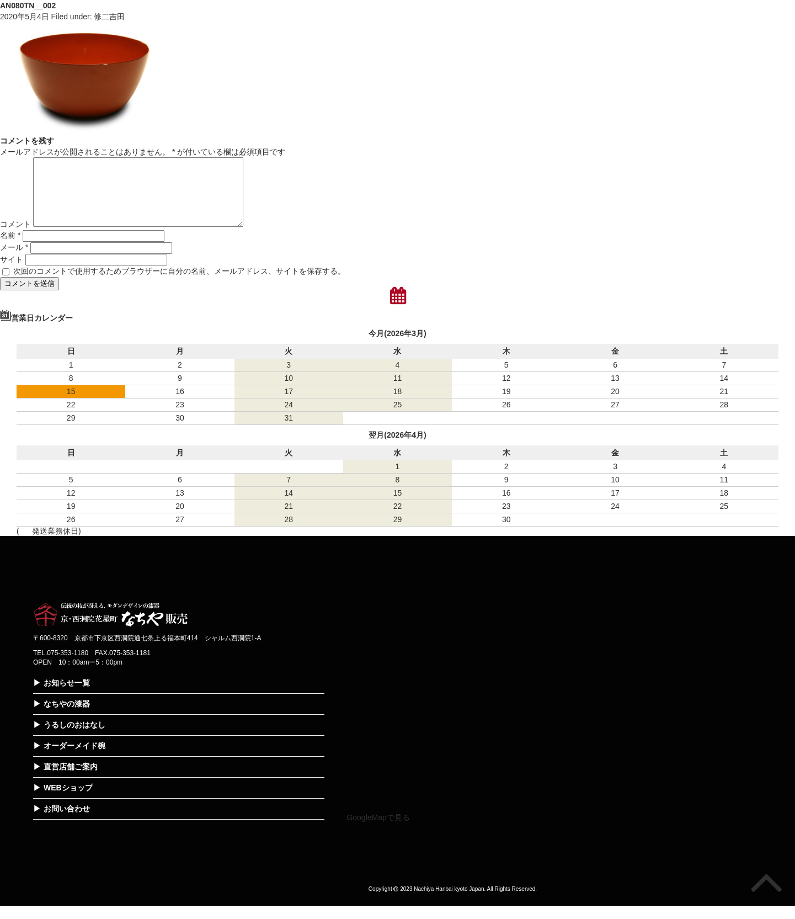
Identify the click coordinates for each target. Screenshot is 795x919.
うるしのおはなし (74, 738)
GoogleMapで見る (377, 830)
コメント (15, 237)
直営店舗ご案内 (71, 779)
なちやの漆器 (67, 717)
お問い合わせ (67, 821)
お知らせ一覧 (67, 696)
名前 (10, 248)
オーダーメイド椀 (74, 759)
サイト (11, 272)
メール (14, 260)
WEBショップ (68, 800)
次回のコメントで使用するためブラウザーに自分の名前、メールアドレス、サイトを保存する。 (179, 284)
